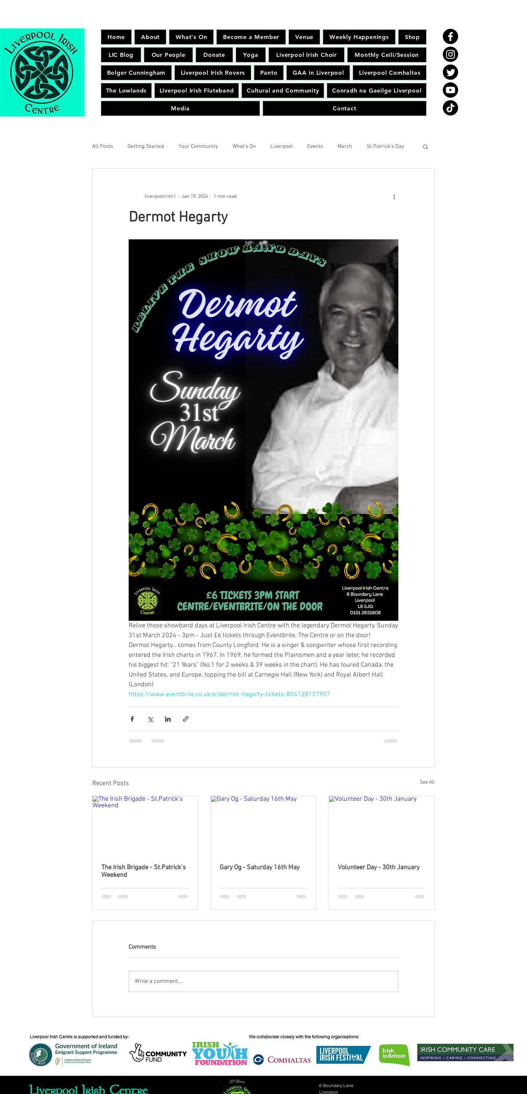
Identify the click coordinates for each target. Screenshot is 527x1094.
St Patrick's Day (385, 146)
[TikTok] (450, 107)
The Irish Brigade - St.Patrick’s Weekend (143, 871)
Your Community (198, 146)
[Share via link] (185, 718)
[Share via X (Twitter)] (150, 718)
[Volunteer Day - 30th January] (381, 825)
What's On (244, 146)
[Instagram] (450, 54)
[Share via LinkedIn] (167, 718)
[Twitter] (450, 72)
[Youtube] (450, 90)
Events (315, 146)
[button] (425, 146)
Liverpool (281, 146)
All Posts (102, 146)
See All (427, 782)
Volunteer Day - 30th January (378, 867)
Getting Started (146, 146)
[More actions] (394, 196)
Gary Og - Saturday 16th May (260, 867)
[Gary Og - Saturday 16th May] (263, 825)
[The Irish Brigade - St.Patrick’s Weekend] (145, 825)
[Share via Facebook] (132, 718)
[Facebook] (450, 36)
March (344, 146)
